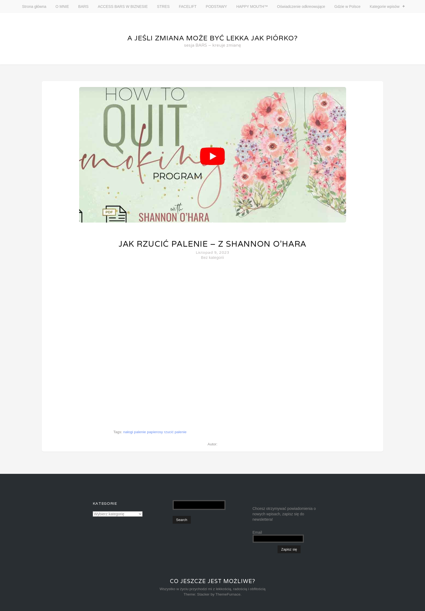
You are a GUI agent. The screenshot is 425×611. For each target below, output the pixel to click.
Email (257, 532)
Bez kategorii (212, 257)
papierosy (155, 432)
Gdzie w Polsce (347, 6)
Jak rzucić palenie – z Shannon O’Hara (212, 244)
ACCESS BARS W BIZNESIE (123, 6)
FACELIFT (188, 6)
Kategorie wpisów (385, 6)
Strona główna (34, 6)
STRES (163, 6)
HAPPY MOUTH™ (252, 6)
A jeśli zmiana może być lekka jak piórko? (212, 38)
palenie (140, 432)
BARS (83, 6)
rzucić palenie (175, 432)
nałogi (128, 432)
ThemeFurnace (227, 594)
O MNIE (62, 6)
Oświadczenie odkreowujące (301, 6)
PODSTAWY (216, 6)
